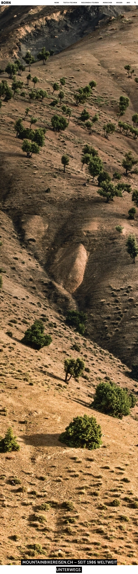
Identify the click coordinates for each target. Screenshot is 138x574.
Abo (128, 2)
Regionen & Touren (90, 2)
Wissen (119, 2)
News (56, 2)
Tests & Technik (70, 2)
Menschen (107, 2)
